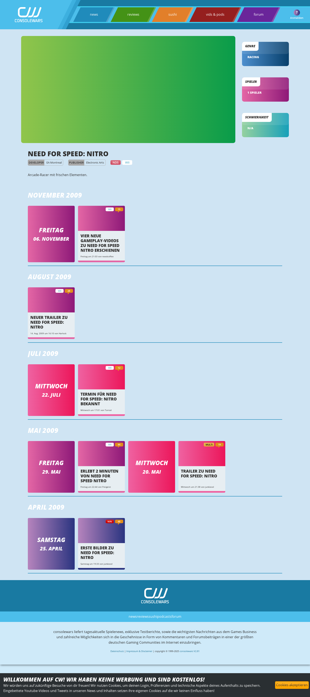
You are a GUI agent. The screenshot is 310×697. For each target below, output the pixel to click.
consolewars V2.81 (190, 651)
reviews (133, 14)
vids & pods (215, 14)
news (94, 14)
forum (259, 14)
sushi (172, 14)
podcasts (164, 616)
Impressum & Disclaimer (139, 651)
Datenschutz (117, 651)
